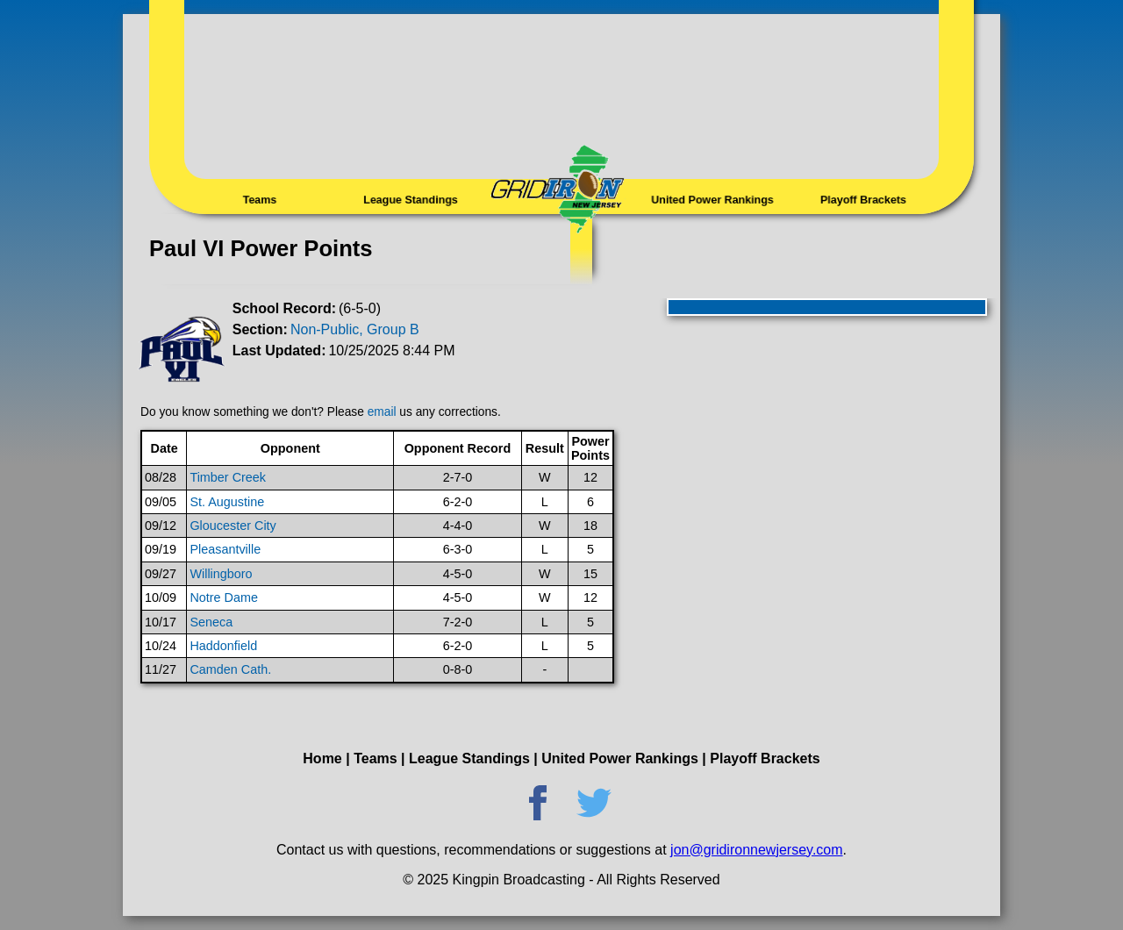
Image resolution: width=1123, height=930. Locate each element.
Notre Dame (224, 597)
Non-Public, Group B (354, 329)
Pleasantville (225, 549)
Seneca (211, 622)
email (382, 411)
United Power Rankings (712, 199)
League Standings (410, 199)
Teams (259, 199)
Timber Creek (228, 477)
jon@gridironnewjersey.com (756, 849)
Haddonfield (223, 646)
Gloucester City (232, 525)
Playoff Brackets (863, 199)
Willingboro (221, 574)
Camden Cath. (230, 669)
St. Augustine (227, 502)
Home (322, 758)
